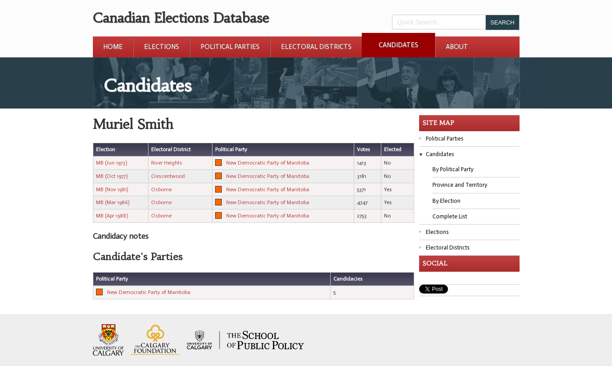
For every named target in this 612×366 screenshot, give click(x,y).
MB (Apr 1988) (112, 216)
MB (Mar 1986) (112, 202)
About (457, 47)
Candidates (398, 45)
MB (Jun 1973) (111, 163)
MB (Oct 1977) (112, 176)
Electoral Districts (316, 47)
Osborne (161, 189)
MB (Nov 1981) (112, 189)
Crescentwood (168, 176)
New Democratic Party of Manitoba (267, 163)
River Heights (166, 163)
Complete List (449, 216)
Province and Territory (459, 184)
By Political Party (452, 169)
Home (113, 47)
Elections (161, 47)
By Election (446, 200)
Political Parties (230, 47)
